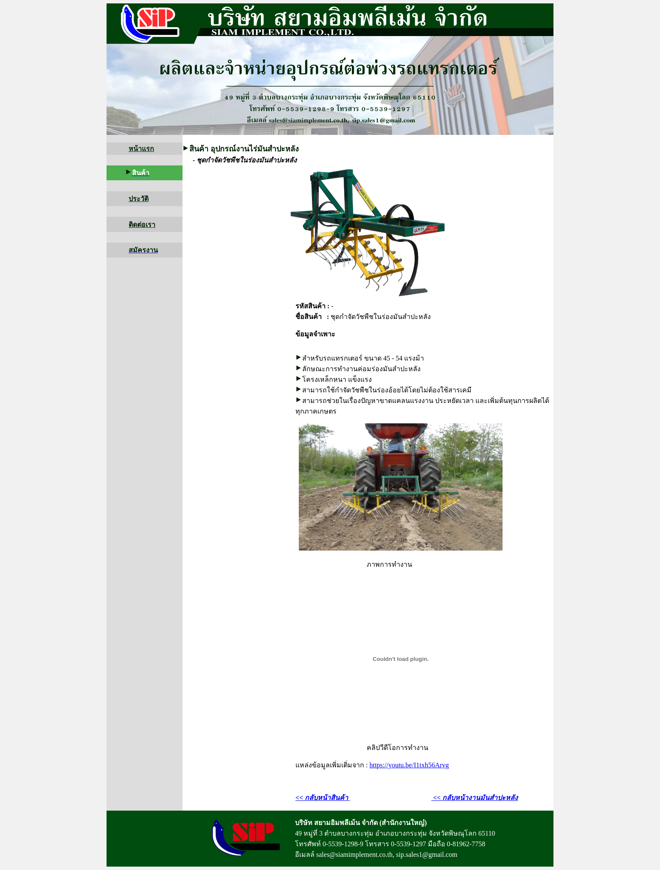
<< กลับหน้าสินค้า (322, 797)
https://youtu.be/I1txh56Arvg (409, 765)
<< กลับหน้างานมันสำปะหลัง (474, 797)
